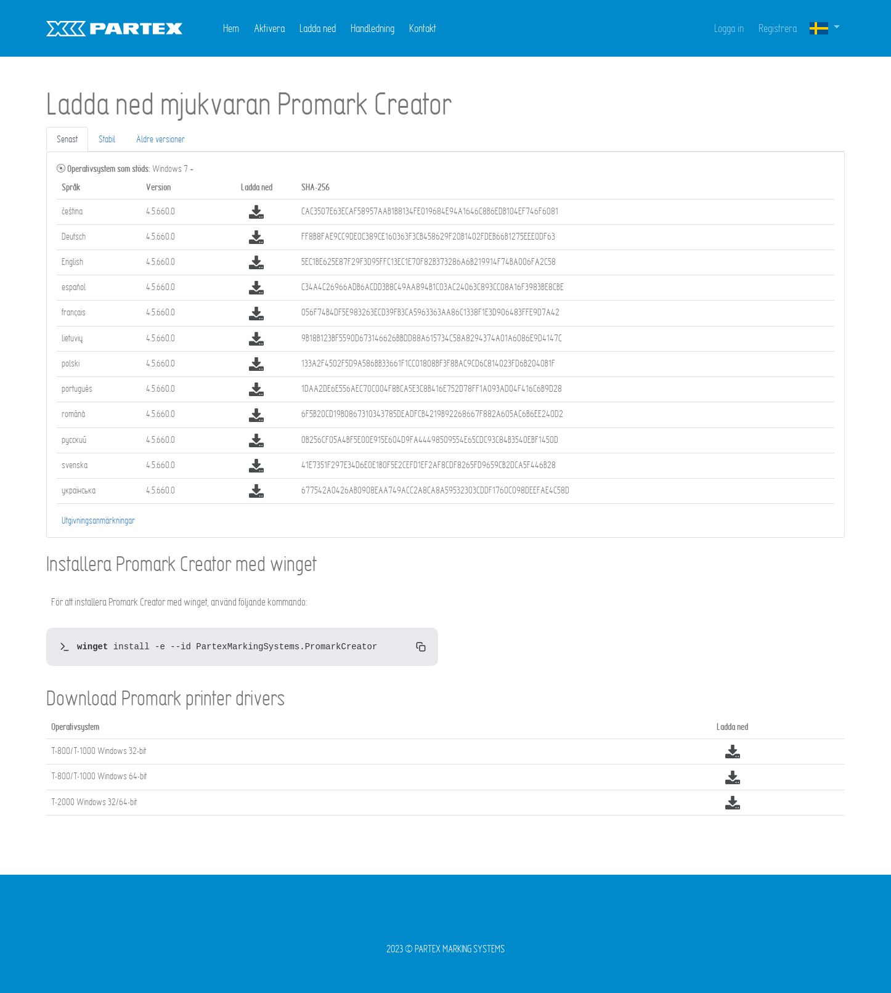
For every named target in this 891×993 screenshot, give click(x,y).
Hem (231, 28)
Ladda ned (317, 28)
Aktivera (269, 28)
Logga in (729, 28)
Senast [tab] (67, 139)
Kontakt (422, 28)
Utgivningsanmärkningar (98, 520)
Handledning (372, 28)
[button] (824, 28)
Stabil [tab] (107, 139)
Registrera (778, 28)
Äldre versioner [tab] (160, 139)
